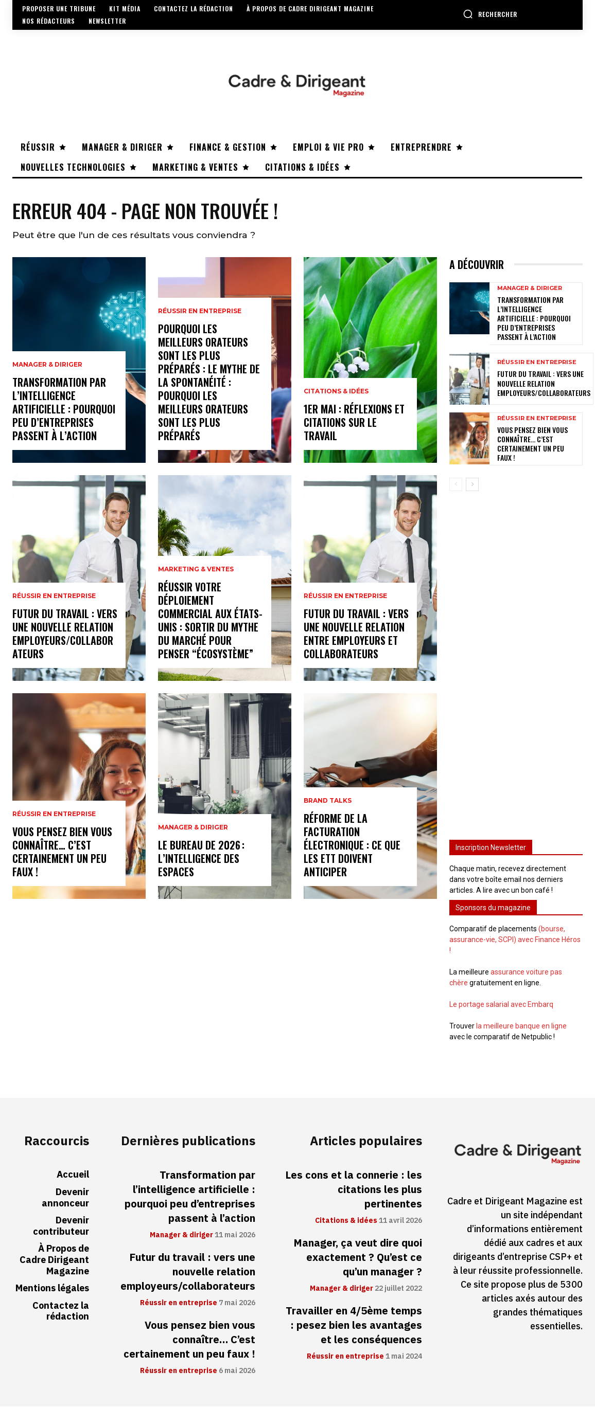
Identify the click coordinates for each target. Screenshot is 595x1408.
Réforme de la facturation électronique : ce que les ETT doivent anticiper (352, 846)
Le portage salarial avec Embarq (501, 1006)
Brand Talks (328, 802)
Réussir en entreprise (54, 597)
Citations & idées (336, 393)
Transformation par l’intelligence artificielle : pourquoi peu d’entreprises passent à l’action (63, 410)
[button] (490, 14)
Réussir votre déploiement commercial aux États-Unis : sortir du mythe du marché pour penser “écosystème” (210, 622)
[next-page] (472, 486)
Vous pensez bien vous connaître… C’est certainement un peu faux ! (62, 853)
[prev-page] (455, 486)
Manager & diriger (47, 366)
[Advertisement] (516, 662)
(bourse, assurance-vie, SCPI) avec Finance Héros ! (515, 941)
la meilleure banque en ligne (521, 1027)
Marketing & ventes (196, 571)
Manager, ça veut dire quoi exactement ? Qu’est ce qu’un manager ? (357, 1259)
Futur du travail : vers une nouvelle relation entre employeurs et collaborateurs (356, 635)
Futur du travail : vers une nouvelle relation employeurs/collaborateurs (64, 635)
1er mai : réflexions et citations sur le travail (354, 424)
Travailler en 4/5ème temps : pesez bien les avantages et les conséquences (354, 1327)
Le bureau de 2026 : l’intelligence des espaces (201, 860)
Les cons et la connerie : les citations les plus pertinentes (353, 1191)
